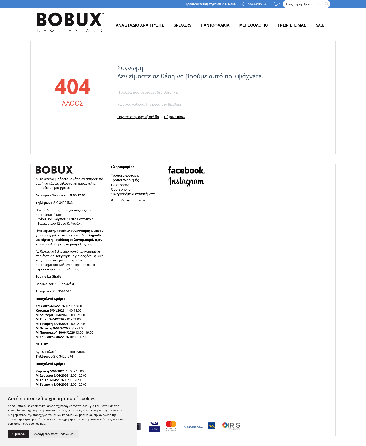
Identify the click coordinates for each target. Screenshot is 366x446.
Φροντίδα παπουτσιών (128, 200)
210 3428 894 (63, 356)
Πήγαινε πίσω (174, 117)
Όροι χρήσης (120, 189)
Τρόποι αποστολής (125, 175)
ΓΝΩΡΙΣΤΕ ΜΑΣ (292, 25)
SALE (320, 25)
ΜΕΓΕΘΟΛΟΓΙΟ (253, 25)
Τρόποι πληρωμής (125, 180)
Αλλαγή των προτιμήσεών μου (54, 434)
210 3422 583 (63, 202)
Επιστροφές (120, 184)
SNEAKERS (182, 25)
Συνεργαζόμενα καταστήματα (133, 194)
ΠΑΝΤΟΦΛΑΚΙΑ (215, 25)
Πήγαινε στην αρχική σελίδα (138, 117)
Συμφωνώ (18, 434)
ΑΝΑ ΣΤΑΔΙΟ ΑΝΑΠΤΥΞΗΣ (140, 25)
